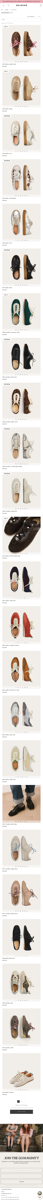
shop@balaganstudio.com (6, 1193)
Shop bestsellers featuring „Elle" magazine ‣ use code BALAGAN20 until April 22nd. (21, 1)
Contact (2, 1191)
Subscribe (21, 1181)
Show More (21, 1111)
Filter (3, 19)
